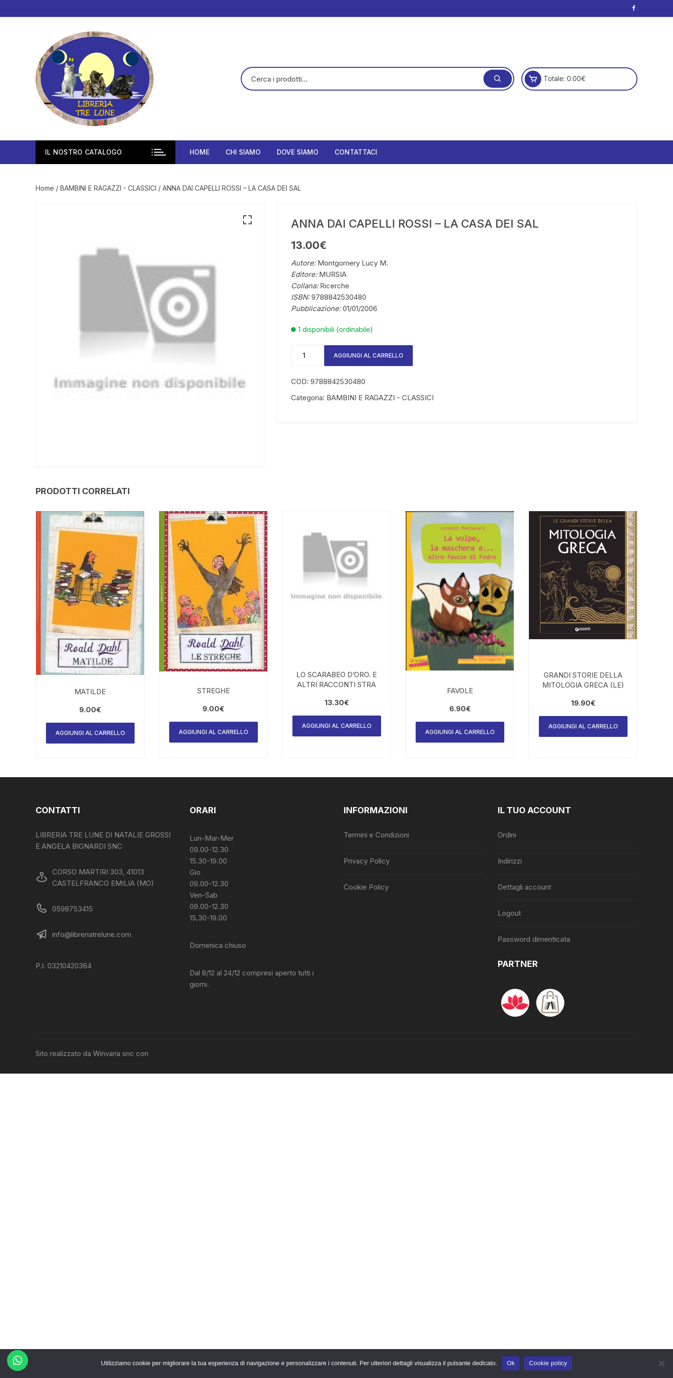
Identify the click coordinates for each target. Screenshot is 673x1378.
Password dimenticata (534, 939)
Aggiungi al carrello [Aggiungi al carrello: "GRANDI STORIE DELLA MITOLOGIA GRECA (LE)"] (583, 726)
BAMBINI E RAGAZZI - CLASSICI (108, 188)
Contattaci (356, 152)
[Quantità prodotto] (307, 356)
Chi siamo (243, 152)
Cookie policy (548, 1363)
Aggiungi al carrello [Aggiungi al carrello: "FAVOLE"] (460, 731)
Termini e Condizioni (376, 834)
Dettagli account (524, 886)
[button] (247, 220)
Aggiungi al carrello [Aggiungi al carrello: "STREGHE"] (213, 731)
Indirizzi (510, 860)
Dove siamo (297, 152)
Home (199, 152)
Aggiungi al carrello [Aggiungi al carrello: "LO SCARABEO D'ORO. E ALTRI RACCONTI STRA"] (337, 725)
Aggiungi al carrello (368, 355)
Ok (511, 1363)
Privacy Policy (367, 860)
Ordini (507, 834)
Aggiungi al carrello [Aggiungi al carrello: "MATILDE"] (90, 732)
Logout (509, 913)
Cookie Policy (366, 886)
